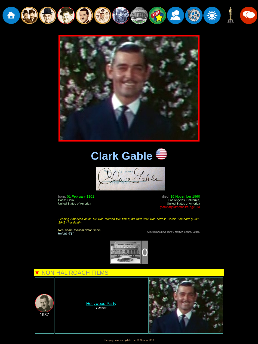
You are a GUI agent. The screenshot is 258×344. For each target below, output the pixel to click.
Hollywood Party (101, 303)
